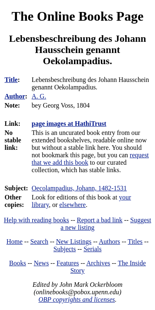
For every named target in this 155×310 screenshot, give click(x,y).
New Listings (73, 241)
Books (17, 263)
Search (39, 241)
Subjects (64, 248)
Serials (92, 248)
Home (15, 241)
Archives (98, 263)
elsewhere (72, 204)
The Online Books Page (77, 16)
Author (15, 96)
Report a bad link (100, 219)
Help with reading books (36, 219)
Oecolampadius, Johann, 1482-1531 (79, 188)
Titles (135, 241)
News (41, 263)
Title (11, 79)
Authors (109, 241)
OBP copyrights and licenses (76, 299)
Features (68, 263)
